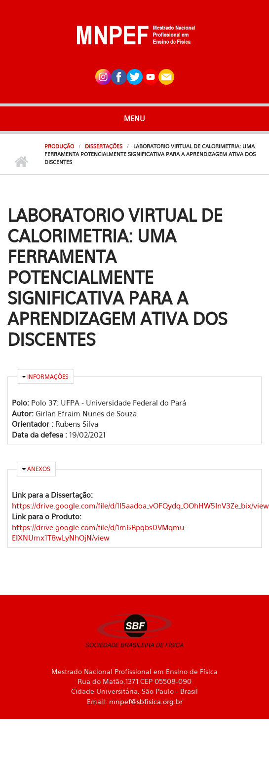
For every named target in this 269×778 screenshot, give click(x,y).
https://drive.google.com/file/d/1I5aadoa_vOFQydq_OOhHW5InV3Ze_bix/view (140, 505)
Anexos (38, 469)
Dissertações (103, 146)
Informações (48, 376)
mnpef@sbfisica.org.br (146, 701)
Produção (59, 146)
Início (21, 162)
